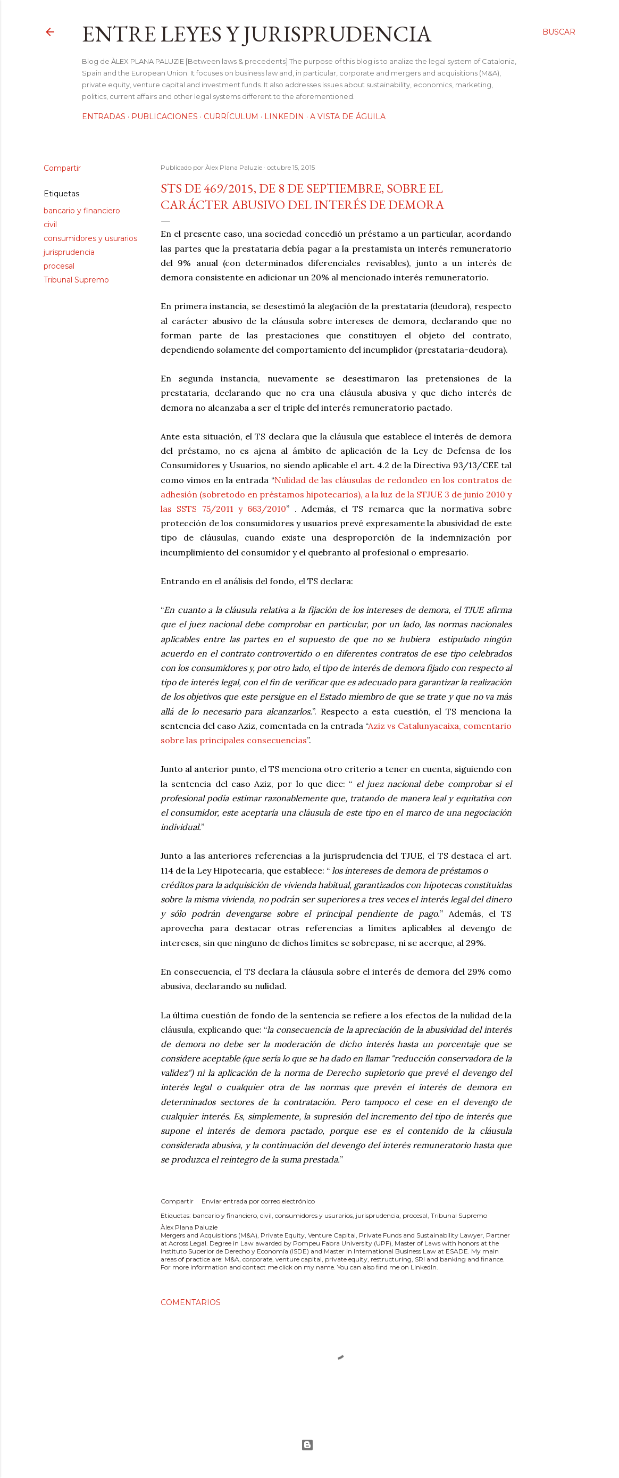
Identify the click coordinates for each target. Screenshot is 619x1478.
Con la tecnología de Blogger (307, 1445)
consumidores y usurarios (90, 238)
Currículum (231, 116)
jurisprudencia (69, 252)
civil (50, 224)
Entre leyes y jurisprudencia (257, 33)
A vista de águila (348, 116)
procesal (59, 266)
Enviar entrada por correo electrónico (258, 1201)
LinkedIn (284, 116)
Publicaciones (164, 116)
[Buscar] (558, 32)
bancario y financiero (82, 210)
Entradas (104, 116)
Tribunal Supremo (76, 280)
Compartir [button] (62, 168)
